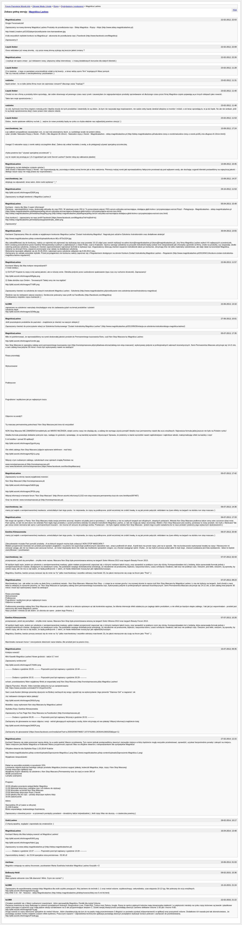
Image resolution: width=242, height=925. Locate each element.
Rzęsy (56, 6)
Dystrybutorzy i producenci (72, 6)
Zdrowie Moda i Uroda (41, 6)
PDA (235, 10)
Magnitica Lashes (38, 11)
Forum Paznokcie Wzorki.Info (17, 6)
